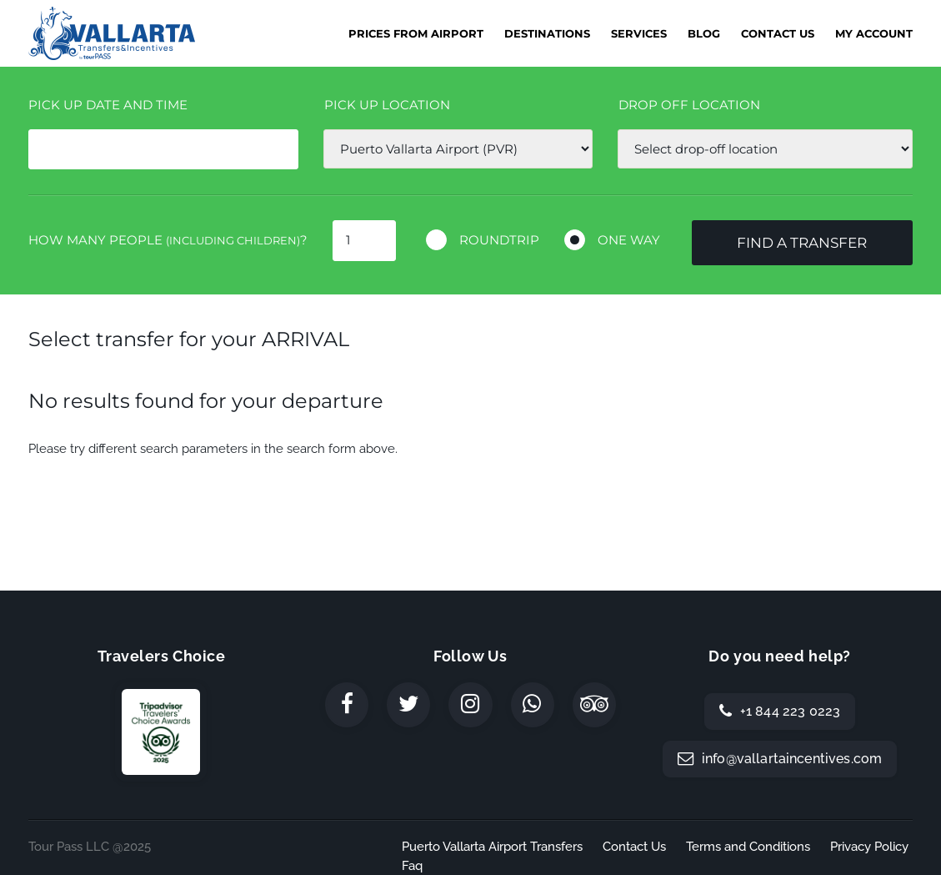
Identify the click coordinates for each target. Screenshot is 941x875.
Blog (704, 33)
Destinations (547, 33)
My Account (874, 33)
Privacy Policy (869, 846)
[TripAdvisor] (594, 704)
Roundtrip (499, 240)
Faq (412, 865)
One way (629, 240)
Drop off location (689, 105)
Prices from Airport (415, 33)
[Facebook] (346, 704)
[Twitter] (408, 704)
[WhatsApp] (532, 704)
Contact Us (777, 33)
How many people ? (168, 240)
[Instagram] (470, 704)
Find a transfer (802, 242)
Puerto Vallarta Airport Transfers (492, 846)
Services (639, 33)
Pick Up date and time (108, 105)
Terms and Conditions (748, 846)
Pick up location (387, 105)
